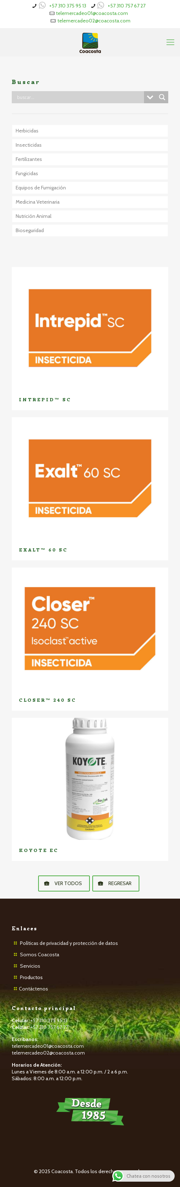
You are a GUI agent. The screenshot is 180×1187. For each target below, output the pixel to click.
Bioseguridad (30, 230)
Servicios (30, 966)
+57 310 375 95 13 (67, 5)
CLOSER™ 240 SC (47, 700)
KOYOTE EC (38, 850)
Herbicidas (27, 130)
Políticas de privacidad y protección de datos (69, 943)
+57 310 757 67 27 (126, 5)
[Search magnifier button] (162, 97)
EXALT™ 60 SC (43, 550)
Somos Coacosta (39, 954)
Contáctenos (33, 988)
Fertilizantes (29, 159)
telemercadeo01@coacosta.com (92, 13)
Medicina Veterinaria (38, 202)
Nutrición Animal (33, 216)
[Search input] (79, 97)
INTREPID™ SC (45, 400)
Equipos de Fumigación (41, 187)
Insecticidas (29, 145)
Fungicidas (27, 173)
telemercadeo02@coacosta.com (93, 20)
